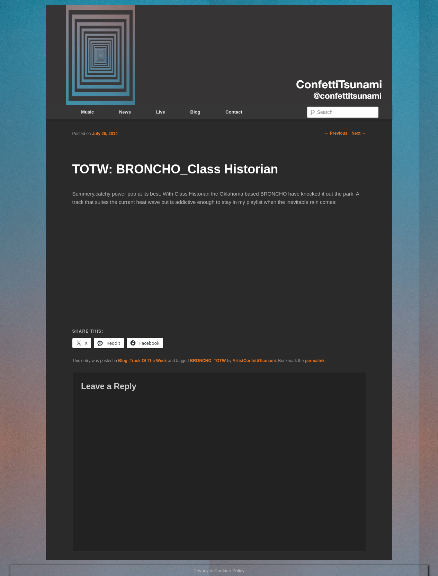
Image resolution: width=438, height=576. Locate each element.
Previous (335, 133)
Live (160, 112)
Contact (233, 112)
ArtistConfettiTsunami (254, 360)
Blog (195, 112)
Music (87, 112)
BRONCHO (200, 360)
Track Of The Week (148, 360)
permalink (315, 360)
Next (358, 133)
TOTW (220, 360)
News (125, 112)
